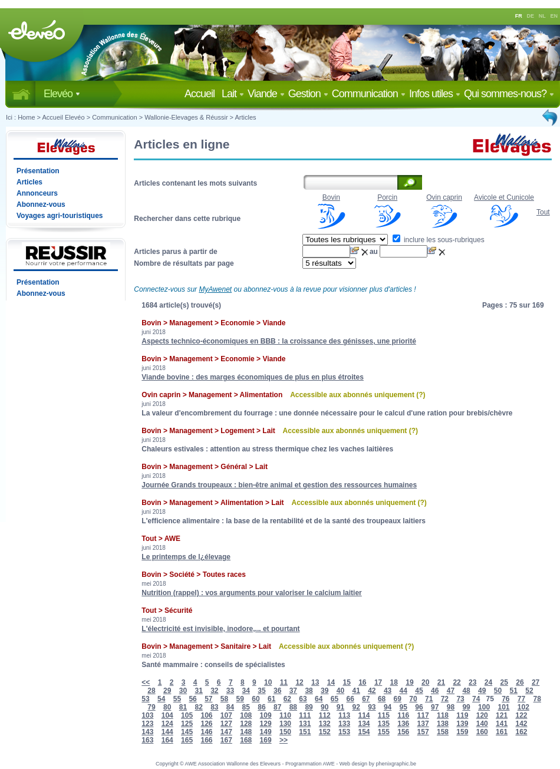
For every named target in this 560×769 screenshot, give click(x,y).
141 (502, 724)
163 (147, 740)
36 (277, 691)
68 (382, 699)
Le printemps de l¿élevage (185, 557)
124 (167, 724)
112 (325, 715)
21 (441, 682)
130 (285, 724)
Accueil (202, 94)
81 (183, 707)
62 (287, 699)
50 (498, 691)
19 (409, 682)
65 (334, 699)
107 (226, 715)
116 (403, 715)
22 (456, 682)
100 (484, 707)
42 (371, 691)
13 (315, 682)
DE (531, 16)
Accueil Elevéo (63, 117)
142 (521, 724)
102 (523, 707)
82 (198, 707)
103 (147, 715)
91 (340, 707)
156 (403, 732)
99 (466, 707)
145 (187, 732)
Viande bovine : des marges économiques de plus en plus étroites (252, 377)
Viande (266, 94)
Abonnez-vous (41, 204)
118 (443, 715)
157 (423, 732)
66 (350, 699)
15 (346, 682)
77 (521, 699)
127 (226, 724)
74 (476, 699)
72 (445, 699)
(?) (420, 395)
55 (177, 699)
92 (356, 707)
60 (255, 699)
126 (206, 724)
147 (226, 732)
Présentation (38, 171)
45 (419, 691)
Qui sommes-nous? (509, 94)
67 (366, 699)
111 (305, 715)
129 (266, 724)
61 (271, 699)
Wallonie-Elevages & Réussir (186, 117)
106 (206, 715)
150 (285, 732)
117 (423, 715)
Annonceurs (37, 193)
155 (384, 732)
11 (284, 682)
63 (303, 699)
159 (462, 732)
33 (230, 691)
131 (305, 724)
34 (246, 691)
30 (183, 691)
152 (325, 732)
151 (305, 732)
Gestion (308, 94)
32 (214, 691)
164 (167, 740)
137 (423, 724)
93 (371, 707)
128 (246, 724)
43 (387, 691)
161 (502, 732)
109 (266, 715)
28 (151, 691)
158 (443, 732)
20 (425, 682)
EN (554, 16)
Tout (543, 212)
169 (266, 740)
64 (318, 699)
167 (226, 740)
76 (505, 699)
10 (268, 682)
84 (230, 707)
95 (403, 707)
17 (378, 682)
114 (364, 715)
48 (466, 691)
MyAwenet (215, 289)
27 (535, 682)
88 (293, 707)
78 (537, 699)
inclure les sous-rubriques (439, 240)
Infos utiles (434, 94)
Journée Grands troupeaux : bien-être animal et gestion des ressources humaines (279, 485)
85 (246, 707)
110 (285, 715)
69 (397, 699)
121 (502, 715)
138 (443, 724)
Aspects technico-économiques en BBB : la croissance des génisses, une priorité (278, 341)
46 (435, 691)
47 (450, 691)
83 (214, 707)
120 (482, 715)
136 (403, 724)
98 (450, 707)
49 (482, 691)
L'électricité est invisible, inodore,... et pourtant (220, 629)
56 (192, 699)
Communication (369, 94)
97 (435, 707)
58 (224, 699)
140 (482, 724)
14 (331, 682)
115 (384, 715)
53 (145, 699)
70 (413, 699)
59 (240, 699)
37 (293, 691)
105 (187, 715)
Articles (245, 117)
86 (261, 707)
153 (344, 732)
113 (344, 715)
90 (324, 707)
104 (167, 715)
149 (266, 732)
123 (147, 724)
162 (521, 732)
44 (403, 691)
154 (364, 732)
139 (462, 724)
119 (462, 715)
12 (299, 682)
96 (419, 707)
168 (246, 740)
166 (206, 740)
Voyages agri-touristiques (60, 216)
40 (340, 691)
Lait (233, 94)
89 (308, 707)
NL (542, 16)
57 (208, 699)
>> (283, 740)
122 (521, 715)
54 (161, 699)
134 (364, 724)
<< (145, 682)
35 (261, 691)
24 (488, 682)
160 (482, 732)
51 (514, 691)
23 (472, 682)
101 (503, 707)
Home (26, 117)
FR (518, 16)
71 (429, 699)
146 (206, 732)
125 (187, 724)
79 (151, 707)
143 (147, 732)
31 (198, 691)
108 (246, 715)
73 (460, 699)
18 (394, 682)
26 (519, 682)
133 (344, 724)
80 (167, 707)
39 (324, 691)
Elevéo (62, 94)
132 (325, 724)
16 (362, 682)
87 (277, 707)
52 (529, 691)
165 (187, 740)
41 (356, 691)
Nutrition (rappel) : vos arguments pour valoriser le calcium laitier (251, 593)
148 (246, 732)
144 (167, 732)
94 (387, 707)
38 (308, 691)
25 (504, 682)
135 (384, 724)
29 (167, 691)
